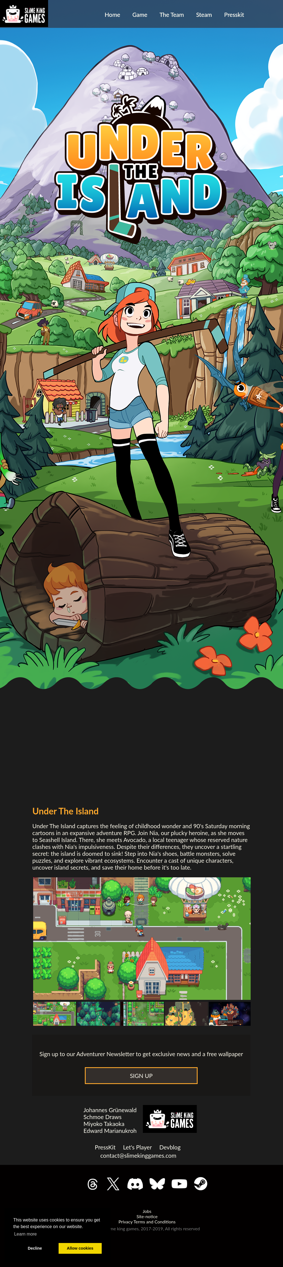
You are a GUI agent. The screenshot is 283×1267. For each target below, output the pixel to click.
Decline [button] (35, 1248)
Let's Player (137, 1147)
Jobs (147, 1211)
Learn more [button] (25, 1234)
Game (139, 14)
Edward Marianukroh (110, 1130)
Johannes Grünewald (110, 1109)
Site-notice (147, 1216)
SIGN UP (141, 1075)
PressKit (105, 1147)
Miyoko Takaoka (103, 1123)
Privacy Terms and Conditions (147, 1221)
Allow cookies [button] (80, 1248)
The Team (171, 14)
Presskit (234, 14)
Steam (204, 14)
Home (112, 14)
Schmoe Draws (102, 1116)
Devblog (169, 1147)
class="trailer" (141, 671)
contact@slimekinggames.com (138, 1155)
